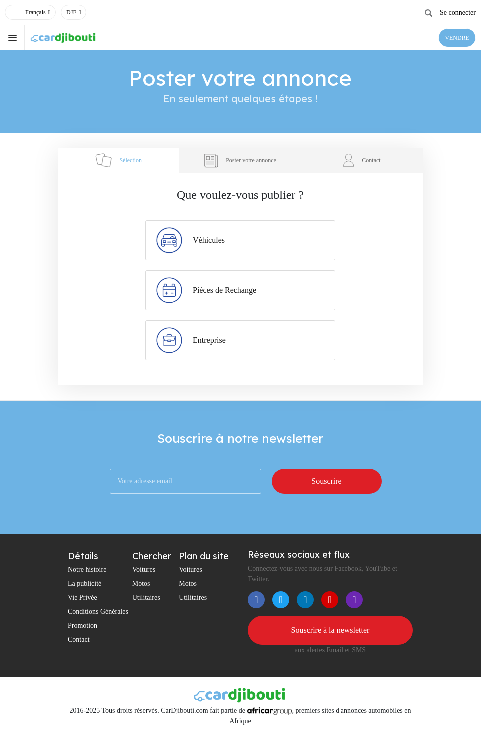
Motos (141, 583)
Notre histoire (87, 569)
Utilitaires (146, 597)
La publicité (85, 583)
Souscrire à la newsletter (331, 630)
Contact (79, 639)
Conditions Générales (98, 611)
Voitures (144, 569)
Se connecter (458, 12)
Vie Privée (83, 597)
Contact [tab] (362, 160)
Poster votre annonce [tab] (240, 160)
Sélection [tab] (119, 160)
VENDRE (457, 37)
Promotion (83, 625)
